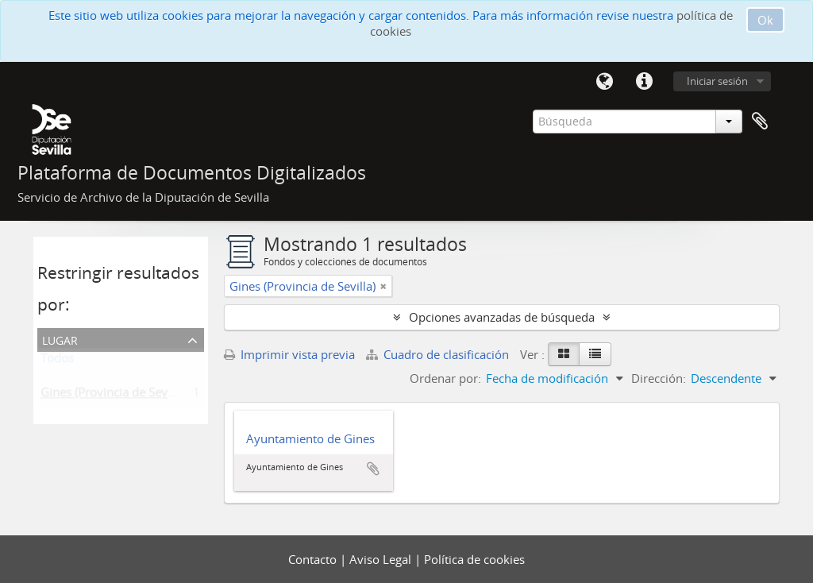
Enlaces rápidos (644, 82)
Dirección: (658, 378)
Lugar (60, 338)
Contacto (314, 559)
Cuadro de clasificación (439, 354)
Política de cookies (474, 559)
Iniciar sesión (717, 81)
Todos (57, 361)
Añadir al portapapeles (373, 469)
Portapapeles (760, 121)
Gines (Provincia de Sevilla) (113, 395)
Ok (765, 20)
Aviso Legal (381, 559)
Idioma (604, 82)
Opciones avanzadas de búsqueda (502, 317)
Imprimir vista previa (289, 354)
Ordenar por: (445, 378)
